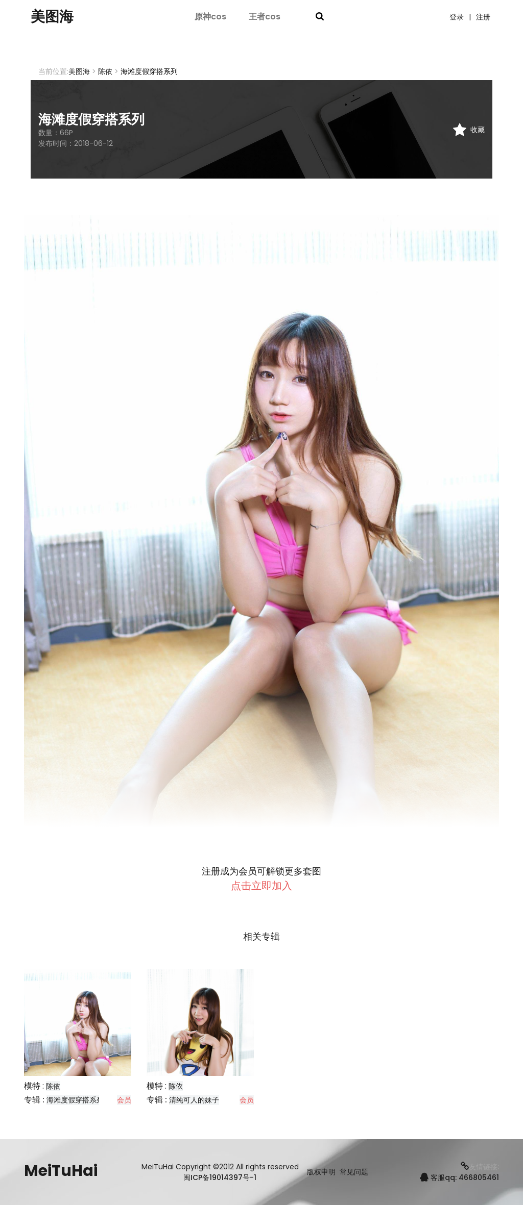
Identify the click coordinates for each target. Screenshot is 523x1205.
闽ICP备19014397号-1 (219, 1177)
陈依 (105, 71)
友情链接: (480, 1167)
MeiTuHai (61, 1171)
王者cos (264, 16)
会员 (124, 1100)
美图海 (54, 17)
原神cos (210, 16)
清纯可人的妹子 (194, 1100)
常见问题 (354, 1172)
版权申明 (321, 1172)
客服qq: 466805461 (459, 1177)
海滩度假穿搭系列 (75, 1100)
